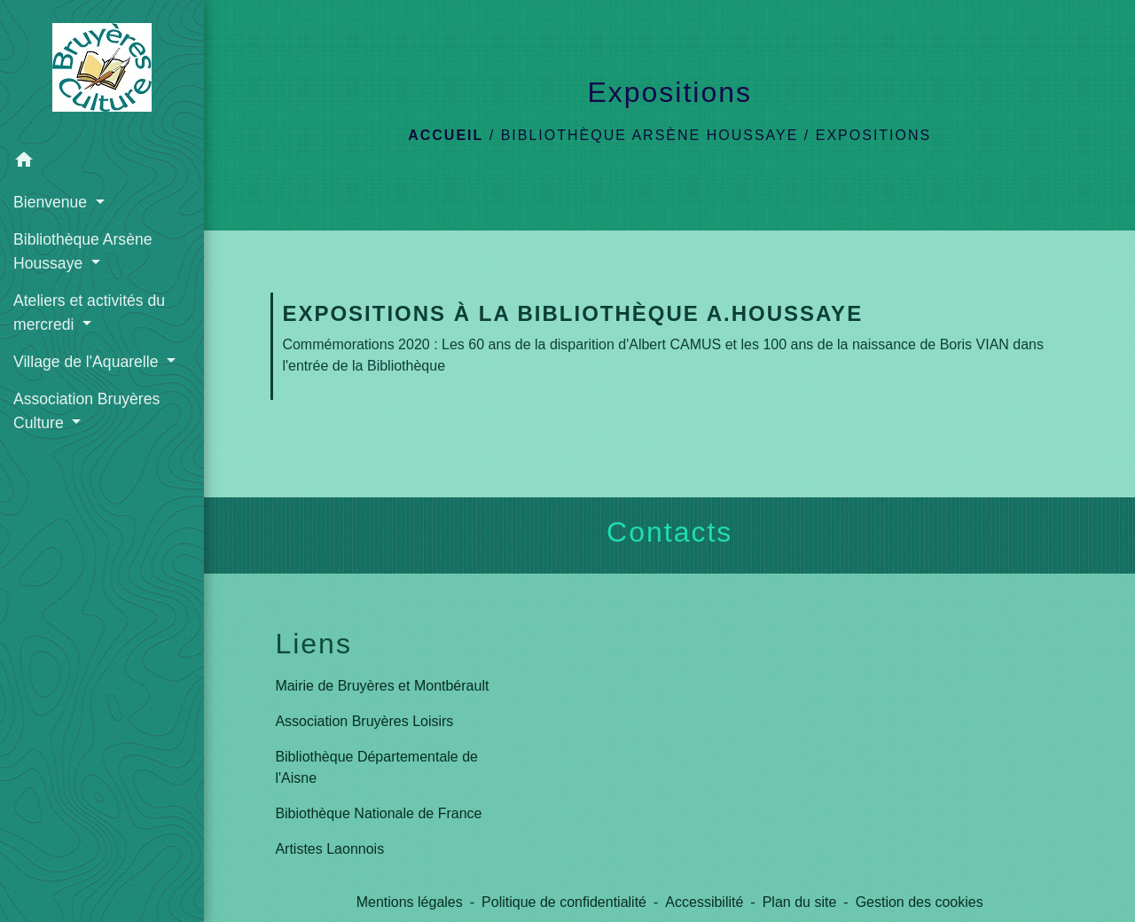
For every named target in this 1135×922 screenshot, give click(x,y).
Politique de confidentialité (563, 902)
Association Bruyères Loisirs (364, 721)
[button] (102, 163)
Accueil (445, 135)
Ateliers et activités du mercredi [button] (89, 312)
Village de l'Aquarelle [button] (87, 362)
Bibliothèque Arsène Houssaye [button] (83, 250)
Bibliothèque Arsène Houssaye (650, 135)
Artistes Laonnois (329, 848)
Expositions (873, 135)
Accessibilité (704, 902)
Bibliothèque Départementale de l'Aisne (376, 767)
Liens (313, 644)
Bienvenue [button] (52, 202)
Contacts (669, 532)
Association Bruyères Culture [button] (86, 410)
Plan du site (800, 902)
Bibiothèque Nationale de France (378, 813)
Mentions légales (409, 902)
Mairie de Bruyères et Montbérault (382, 685)
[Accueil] (102, 71)
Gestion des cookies (919, 902)
